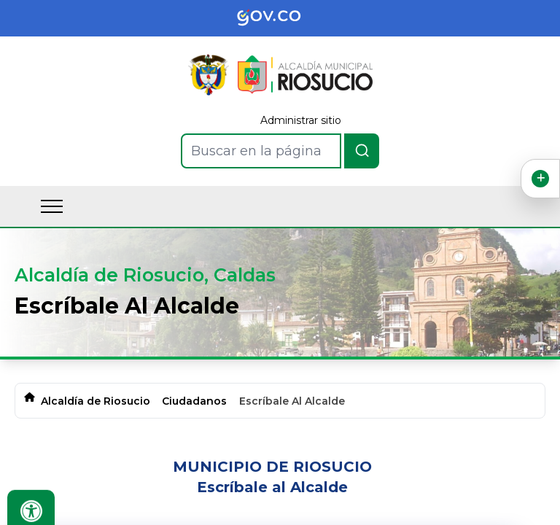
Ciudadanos (194, 401)
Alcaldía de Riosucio (95, 401)
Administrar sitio (300, 120)
